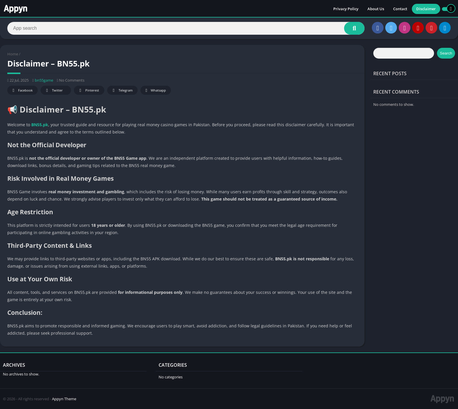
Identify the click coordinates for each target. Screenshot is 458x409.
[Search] (186, 28)
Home (12, 54)
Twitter (53, 90)
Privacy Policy (345, 8)
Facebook (22, 90)
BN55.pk (39, 124)
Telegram (122, 90)
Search (446, 53)
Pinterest (88, 90)
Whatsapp (155, 90)
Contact (400, 8)
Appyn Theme (64, 398)
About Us (375, 8)
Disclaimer (426, 8)
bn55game (44, 80)
